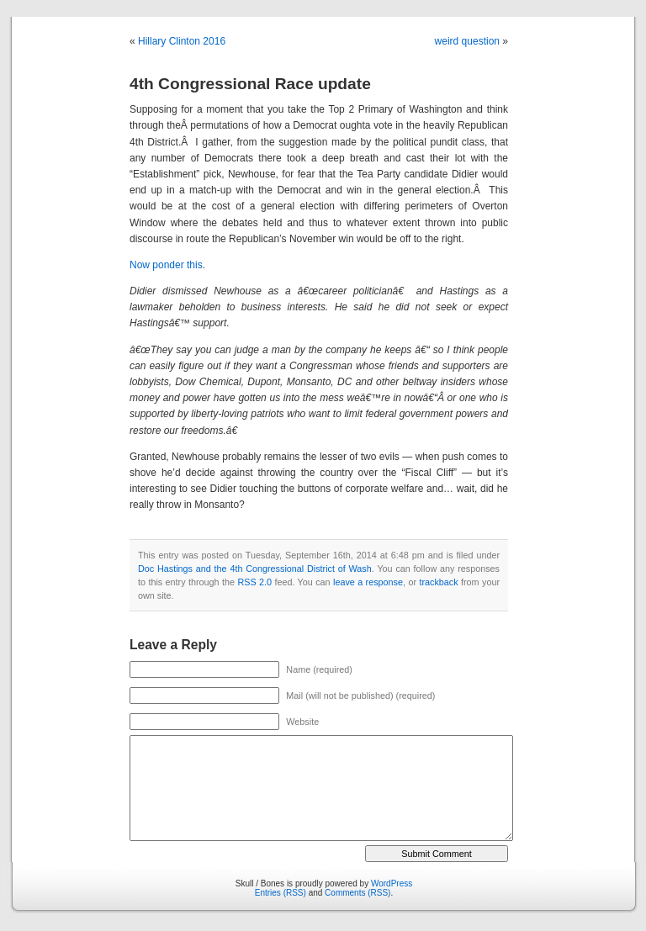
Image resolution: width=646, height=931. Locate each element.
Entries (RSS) (280, 892)
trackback (438, 582)
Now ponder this (166, 265)
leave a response (368, 582)
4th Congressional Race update (250, 84)
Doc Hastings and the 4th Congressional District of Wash (255, 568)
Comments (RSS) (357, 892)
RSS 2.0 (254, 582)
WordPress (391, 883)
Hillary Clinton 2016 (181, 41)
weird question (467, 41)
